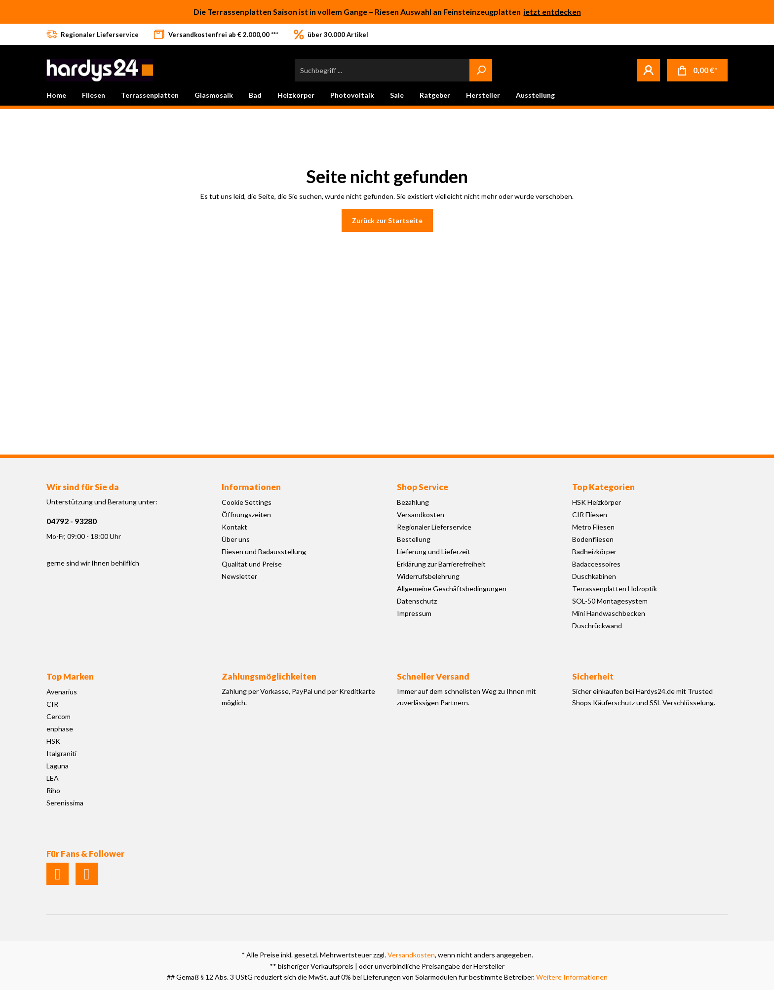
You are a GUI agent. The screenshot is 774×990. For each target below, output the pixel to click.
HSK (53, 741)
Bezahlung (413, 502)
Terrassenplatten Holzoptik (614, 588)
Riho (53, 790)
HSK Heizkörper (596, 502)
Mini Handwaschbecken (608, 613)
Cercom (58, 716)
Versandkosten (420, 514)
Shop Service (422, 487)
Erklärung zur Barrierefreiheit (441, 564)
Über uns (236, 539)
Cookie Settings (246, 502)
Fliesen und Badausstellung (264, 551)
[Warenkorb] (697, 70)
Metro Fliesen (593, 527)
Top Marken (70, 676)
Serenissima (64, 803)
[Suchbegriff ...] (382, 70)
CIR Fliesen (589, 514)
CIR (52, 704)
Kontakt (234, 527)
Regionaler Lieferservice (434, 527)
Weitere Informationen (572, 977)
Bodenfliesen (593, 539)
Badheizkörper (594, 551)
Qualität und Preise (252, 564)
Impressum (414, 613)
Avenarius (61, 691)
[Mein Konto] (648, 70)
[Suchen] (480, 70)
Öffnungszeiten (246, 514)
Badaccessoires (596, 564)
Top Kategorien (603, 487)
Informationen (251, 487)
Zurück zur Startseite (387, 220)
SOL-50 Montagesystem (610, 601)
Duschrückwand (597, 625)
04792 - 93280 (71, 521)
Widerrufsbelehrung (428, 576)
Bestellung (413, 539)
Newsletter (239, 576)
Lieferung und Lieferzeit (433, 551)
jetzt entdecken (552, 11)
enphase (59, 728)
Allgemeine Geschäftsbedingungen (451, 588)
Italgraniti (61, 753)
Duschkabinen (594, 576)
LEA (52, 778)
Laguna (57, 766)
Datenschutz (417, 601)
